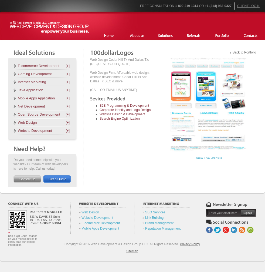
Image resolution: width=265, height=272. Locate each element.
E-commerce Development (44, 66)
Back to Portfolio (244, 52)
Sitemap (132, 251)
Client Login (248, 6)
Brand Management (159, 223)
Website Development (44, 131)
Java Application (44, 90)
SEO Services (155, 212)
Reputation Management (163, 228)
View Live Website (209, 158)
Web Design (44, 122)
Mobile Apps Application (44, 98)
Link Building (154, 218)
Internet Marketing (44, 82)
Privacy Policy (190, 244)
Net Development (44, 106)
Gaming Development (44, 74)
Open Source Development (44, 114)
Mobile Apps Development (100, 228)
